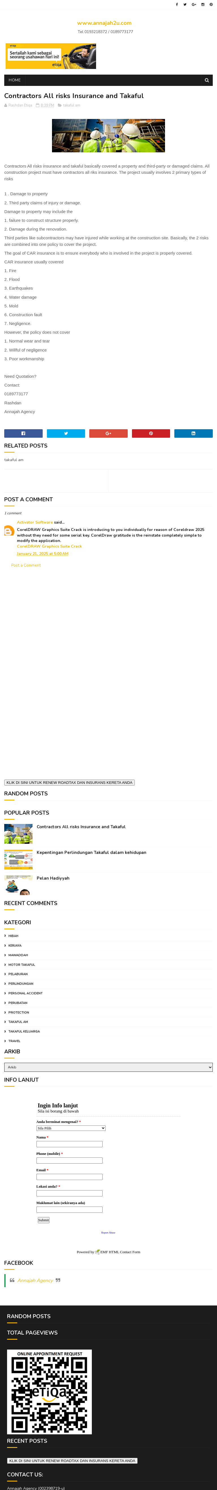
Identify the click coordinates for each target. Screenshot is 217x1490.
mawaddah (18, 955)
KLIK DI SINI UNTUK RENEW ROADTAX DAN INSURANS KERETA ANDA (69, 782)
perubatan (17, 1003)
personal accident (25, 993)
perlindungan (20, 984)
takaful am (71, 105)
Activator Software (35, 522)
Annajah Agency (35, 1278)
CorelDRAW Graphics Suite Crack (49, 546)
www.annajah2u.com (104, 23)
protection (18, 1012)
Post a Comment (26, 565)
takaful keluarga (24, 1031)
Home (15, 80)
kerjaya (14, 946)
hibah (13, 936)
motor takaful (21, 965)
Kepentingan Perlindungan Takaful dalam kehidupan (91, 852)
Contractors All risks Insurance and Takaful (81, 827)
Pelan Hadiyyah (53, 878)
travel (14, 1041)
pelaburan (18, 974)
